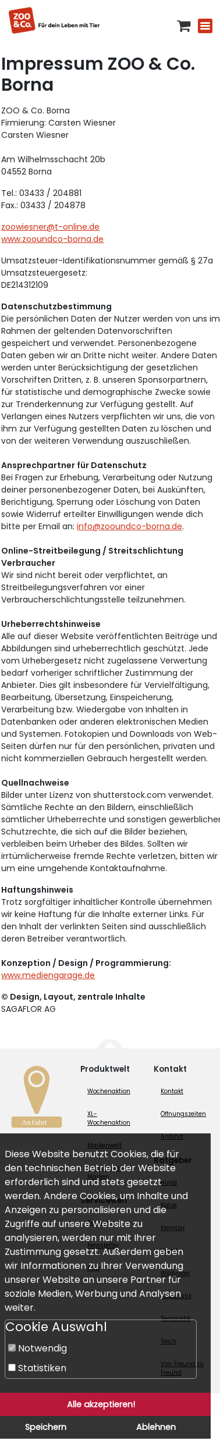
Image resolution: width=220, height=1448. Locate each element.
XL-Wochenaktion (108, 1118)
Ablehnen (156, 1427)
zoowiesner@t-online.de (50, 227)
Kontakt (172, 1091)
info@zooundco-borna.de (129, 526)
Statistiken (37, 1368)
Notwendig (37, 1348)
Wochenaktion (108, 1091)
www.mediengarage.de (48, 975)
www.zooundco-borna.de (52, 239)
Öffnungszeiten (183, 1114)
